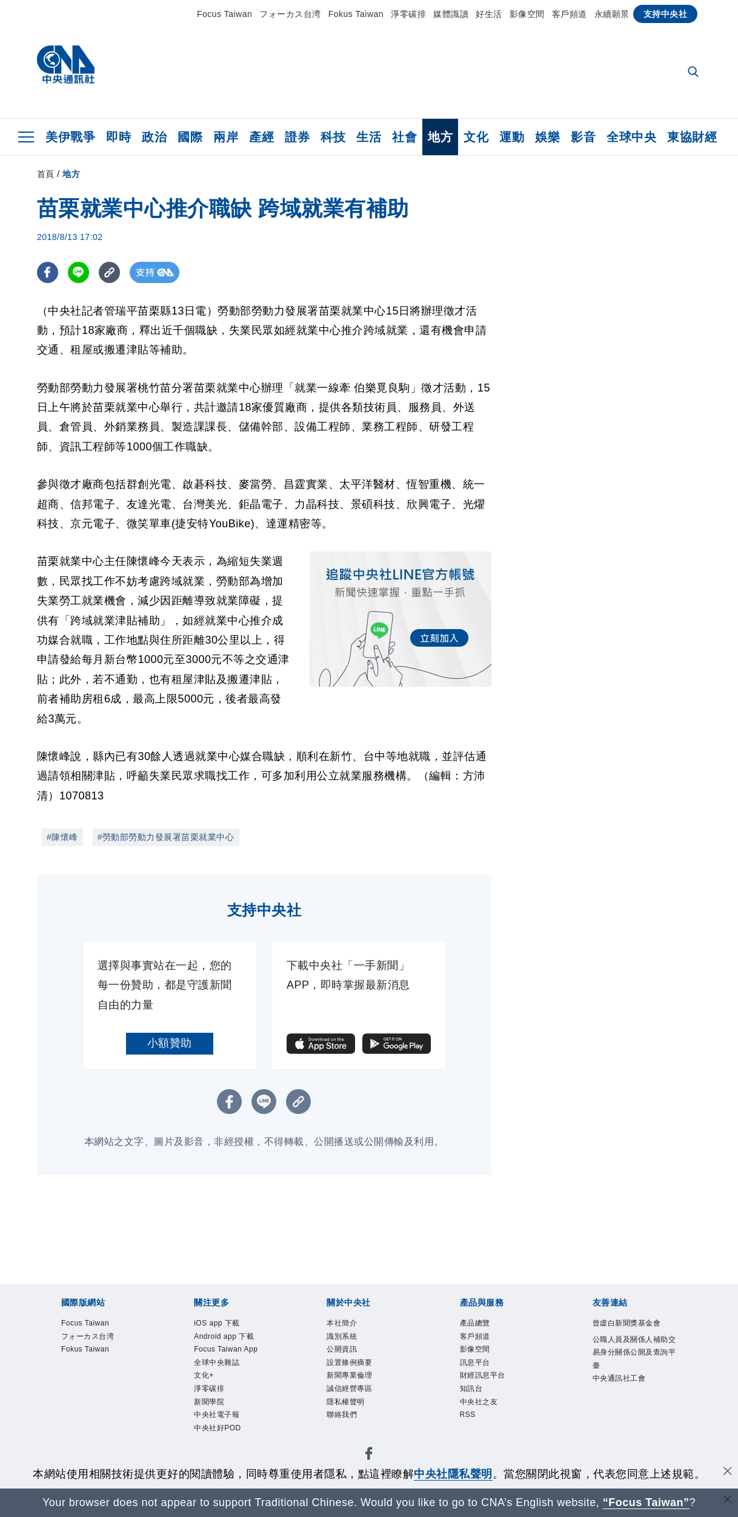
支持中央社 (665, 14)
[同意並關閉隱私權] (727, 1472)
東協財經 (692, 137)
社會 (404, 137)
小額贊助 (169, 1043)
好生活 (489, 14)
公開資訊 (342, 1349)
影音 (583, 137)
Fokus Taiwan (356, 14)
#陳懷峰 (62, 837)
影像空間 (527, 14)
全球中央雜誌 (216, 1362)
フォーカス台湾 (290, 14)
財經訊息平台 (482, 1375)
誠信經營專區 (349, 1388)
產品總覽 (475, 1323)
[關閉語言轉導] (727, 1501)
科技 (333, 137)
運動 (511, 137)
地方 (440, 137)
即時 (118, 137)
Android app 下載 (224, 1336)
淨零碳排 (408, 14)
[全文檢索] (694, 72)
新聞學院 (209, 1402)
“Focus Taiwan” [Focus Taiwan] (646, 1502)
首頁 (46, 174)
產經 (261, 137)
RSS (468, 1414)
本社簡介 (342, 1323)
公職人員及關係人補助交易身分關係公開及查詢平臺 (634, 1352)
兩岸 (225, 137)
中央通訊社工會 (619, 1378)
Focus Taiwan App (226, 1349)
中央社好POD (217, 1428)
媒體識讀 (450, 14)
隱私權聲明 (346, 1402)
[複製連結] (109, 272)
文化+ (204, 1375)
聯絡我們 (342, 1414)
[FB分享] (47, 272)
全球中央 (631, 137)
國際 (190, 137)
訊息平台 (475, 1362)
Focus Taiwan (224, 14)
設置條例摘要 (349, 1362)
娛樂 (547, 137)
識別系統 (342, 1336)
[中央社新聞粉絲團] (369, 1455)
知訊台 (471, 1388)
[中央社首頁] (66, 67)
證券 (297, 137)
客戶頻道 (569, 14)
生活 (368, 137)
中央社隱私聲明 (453, 1474)
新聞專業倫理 (349, 1375)
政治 (154, 137)
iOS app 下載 (217, 1323)
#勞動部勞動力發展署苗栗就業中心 (166, 837)
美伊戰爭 (70, 137)
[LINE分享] (78, 272)
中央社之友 (479, 1402)
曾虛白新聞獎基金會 (627, 1323)
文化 (476, 137)
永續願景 (612, 14)
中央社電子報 (216, 1414)
